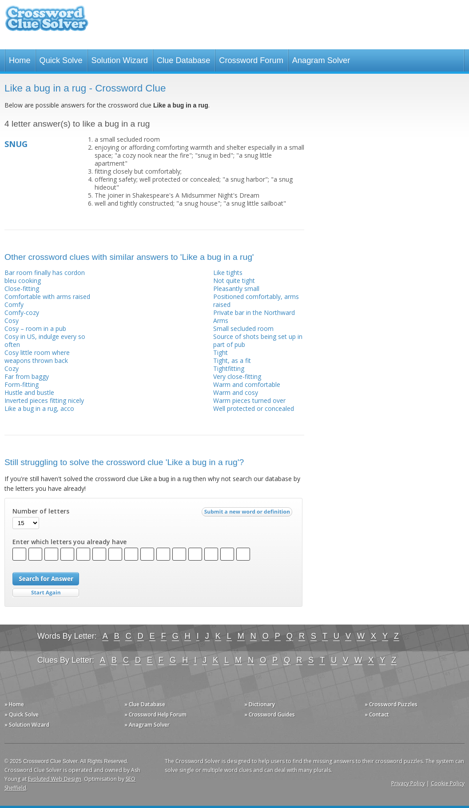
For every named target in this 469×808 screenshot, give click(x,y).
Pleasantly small (236, 288)
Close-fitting (21, 288)
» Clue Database (144, 704)
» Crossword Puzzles (391, 704)
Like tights (227, 272)
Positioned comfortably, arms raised (256, 300)
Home (20, 60)
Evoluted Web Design (54, 779)
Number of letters (40, 511)
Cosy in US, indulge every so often (44, 340)
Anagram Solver (321, 60)
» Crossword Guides (269, 714)
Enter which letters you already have (69, 542)
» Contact (377, 714)
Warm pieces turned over (249, 400)
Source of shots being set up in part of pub (257, 340)
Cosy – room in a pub (35, 328)
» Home (14, 704)
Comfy (14, 304)
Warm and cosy (235, 392)
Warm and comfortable (246, 384)
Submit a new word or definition (248, 514)
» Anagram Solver (147, 724)
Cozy (11, 368)
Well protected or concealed (253, 408)
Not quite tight (234, 280)
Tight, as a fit (232, 360)
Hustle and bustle (29, 392)
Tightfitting (228, 368)
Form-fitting (21, 384)
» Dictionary (259, 704)
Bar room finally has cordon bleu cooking (44, 276)
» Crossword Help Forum (155, 714)
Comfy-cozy (21, 312)
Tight (220, 352)
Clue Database (183, 60)
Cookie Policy (448, 783)
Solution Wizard (119, 60)
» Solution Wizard (26, 724)
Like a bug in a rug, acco (39, 408)
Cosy (11, 320)
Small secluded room (243, 328)
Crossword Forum (251, 60)
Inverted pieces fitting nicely (44, 400)
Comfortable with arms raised (47, 296)
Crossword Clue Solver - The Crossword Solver (46, 22)
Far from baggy (26, 376)
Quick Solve (61, 60)
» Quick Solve (21, 714)
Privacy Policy (408, 783)
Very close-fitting (237, 376)
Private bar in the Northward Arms (254, 316)
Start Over (45, 592)
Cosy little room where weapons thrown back (37, 356)
